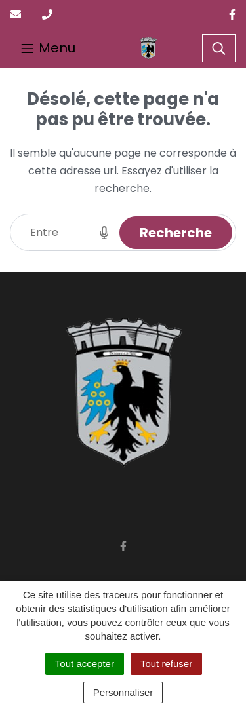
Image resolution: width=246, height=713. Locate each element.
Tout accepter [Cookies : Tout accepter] (84, 663)
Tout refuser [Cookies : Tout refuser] (166, 663)
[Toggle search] (219, 48)
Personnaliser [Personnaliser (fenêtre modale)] (123, 692)
